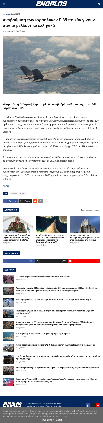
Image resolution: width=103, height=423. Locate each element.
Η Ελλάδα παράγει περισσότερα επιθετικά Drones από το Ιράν (43, 276)
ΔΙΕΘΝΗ (17, 14)
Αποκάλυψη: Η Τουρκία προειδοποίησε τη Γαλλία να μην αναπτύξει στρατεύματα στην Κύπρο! (57, 367)
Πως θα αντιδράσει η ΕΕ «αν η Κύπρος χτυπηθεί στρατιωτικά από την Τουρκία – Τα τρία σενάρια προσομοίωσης (58, 357)
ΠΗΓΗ (6, 186)
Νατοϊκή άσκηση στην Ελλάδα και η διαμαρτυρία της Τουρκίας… (44, 333)
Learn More (48, 420)
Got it (59, 420)
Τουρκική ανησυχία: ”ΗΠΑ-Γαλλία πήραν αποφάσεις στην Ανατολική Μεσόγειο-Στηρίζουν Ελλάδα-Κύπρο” (55, 312)
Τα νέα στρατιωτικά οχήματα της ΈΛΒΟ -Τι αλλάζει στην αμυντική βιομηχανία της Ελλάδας (55, 345)
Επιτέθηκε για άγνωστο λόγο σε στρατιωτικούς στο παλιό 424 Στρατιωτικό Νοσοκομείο (54, 299)
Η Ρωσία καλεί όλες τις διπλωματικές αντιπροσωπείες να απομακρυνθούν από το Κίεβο (85, 237)
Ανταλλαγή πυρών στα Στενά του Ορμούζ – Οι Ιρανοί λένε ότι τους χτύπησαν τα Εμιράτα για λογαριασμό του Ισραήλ (50, 238)
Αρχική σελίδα (8, 14)
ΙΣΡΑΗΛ (22, 193)
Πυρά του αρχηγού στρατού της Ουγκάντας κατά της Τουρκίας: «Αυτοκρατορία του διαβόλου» (16, 237)
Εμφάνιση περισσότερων (90, 210)
